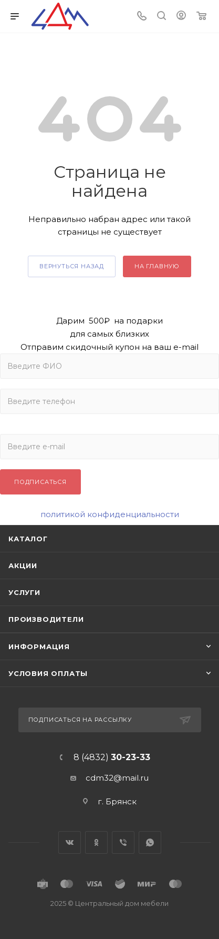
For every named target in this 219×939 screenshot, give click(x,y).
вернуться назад (71, 266)
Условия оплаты (48, 673)
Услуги (24, 592)
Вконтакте (69, 842)
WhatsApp (150, 842)
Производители (46, 619)
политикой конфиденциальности (109, 514)
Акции (22, 565)
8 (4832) (112, 757)
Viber (123, 842)
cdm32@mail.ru (117, 778)
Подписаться (40, 482)
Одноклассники (96, 842)
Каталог (28, 538)
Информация (39, 646)
